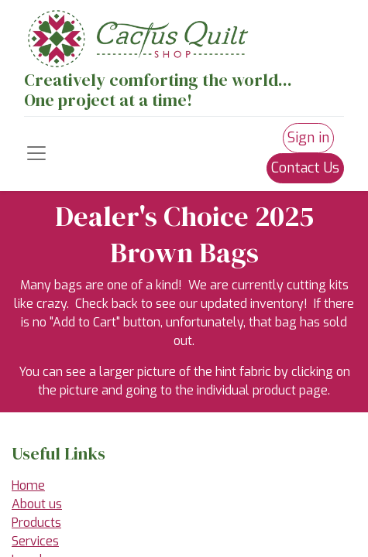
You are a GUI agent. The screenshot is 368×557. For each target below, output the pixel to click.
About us (37, 504)
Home (28, 485)
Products (36, 522)
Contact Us (305, 168)
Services (35, 541)
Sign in (308, 137)
